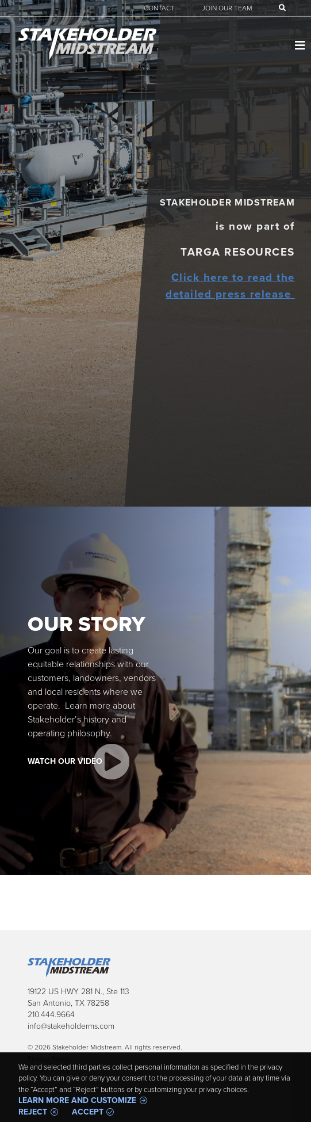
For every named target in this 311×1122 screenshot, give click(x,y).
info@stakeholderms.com (71, 1026)
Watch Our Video (65, 761)
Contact (159, 8)
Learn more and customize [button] (77, 1100)
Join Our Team (227, 8)
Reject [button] (32, 1112)
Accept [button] (87, 1112)
